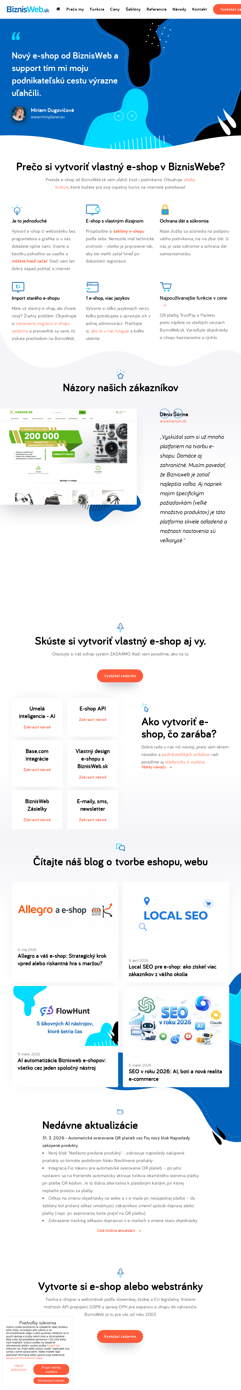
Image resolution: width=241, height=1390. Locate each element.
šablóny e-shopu (129, 231)
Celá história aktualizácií (116, 1230)
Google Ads (53, 1345)
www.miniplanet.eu (48, 117)
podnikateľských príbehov (186, 754)
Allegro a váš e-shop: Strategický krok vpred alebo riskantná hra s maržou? (62, 959)
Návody (179, 9)
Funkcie (97, 9)
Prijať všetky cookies (51, 1369)
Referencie (157, 9)
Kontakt (199, 9)
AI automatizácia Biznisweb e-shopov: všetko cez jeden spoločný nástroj (62, 1063)
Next (132, 116)
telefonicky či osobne (185, 762)
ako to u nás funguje (110, 331)
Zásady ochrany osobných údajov (24, 1358)
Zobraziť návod (37, 727)
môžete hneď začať (30, 261)
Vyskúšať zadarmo (120, 675)
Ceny (115, 9)
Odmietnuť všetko (51, 1380)
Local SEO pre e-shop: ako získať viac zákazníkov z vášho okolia (173, 970)
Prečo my (75, 9)
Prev (119, 116)
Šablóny (133, 9)
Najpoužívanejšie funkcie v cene (193, 298)
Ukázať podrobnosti (18, 1368)
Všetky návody (153, 766)
